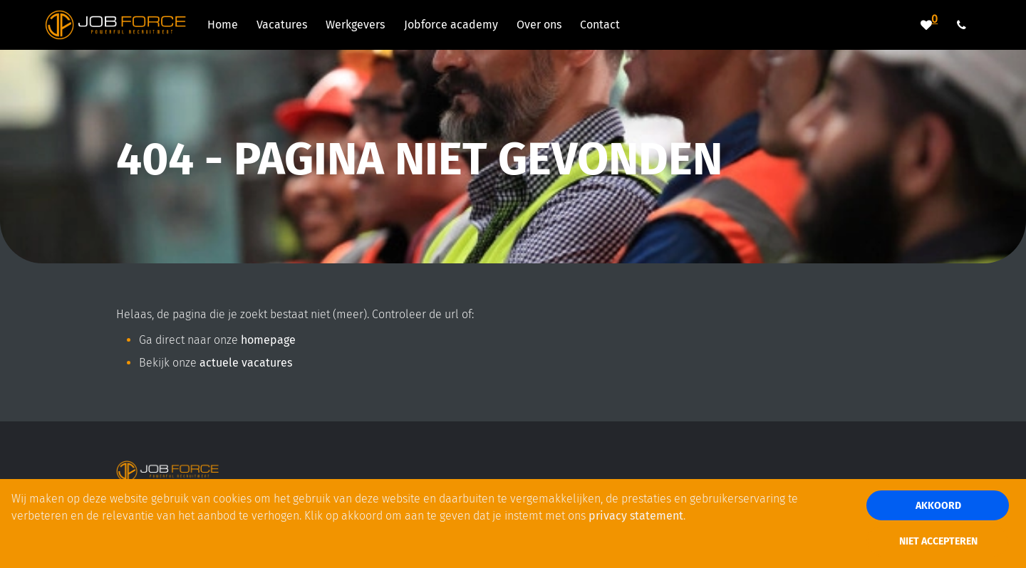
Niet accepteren (938, 541)
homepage (268, 340)
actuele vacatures (246, 362)
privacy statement (636, 515)
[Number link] (964, 25)
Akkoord (938, 506)
